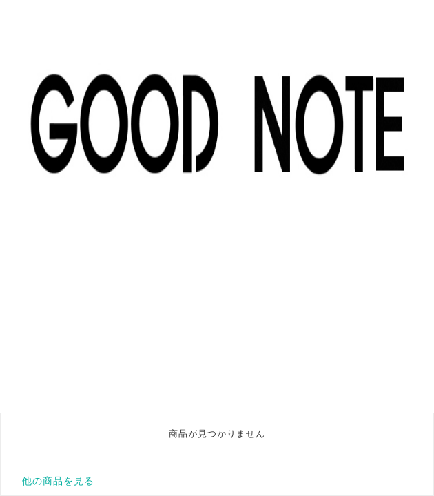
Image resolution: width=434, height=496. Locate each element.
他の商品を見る (58, 480)
